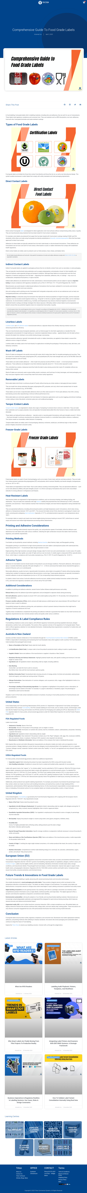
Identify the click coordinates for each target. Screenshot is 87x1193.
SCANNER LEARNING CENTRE (24, 1147)
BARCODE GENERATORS (53, 1130)
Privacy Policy (62, 1179)
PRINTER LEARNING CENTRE (72, 1130)
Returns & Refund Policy (63, 1174)
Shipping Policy (62, 1177)
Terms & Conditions (64, 1171)
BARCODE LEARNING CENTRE (34, 1130)
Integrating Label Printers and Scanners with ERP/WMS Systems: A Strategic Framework (63, 1043)
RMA (59, 1181)
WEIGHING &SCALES (43, 1147)
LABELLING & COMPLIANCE (62, 1147)
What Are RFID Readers (23, 986)
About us (18, 1171)
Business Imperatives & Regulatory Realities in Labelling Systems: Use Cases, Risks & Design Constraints (24, 1100)
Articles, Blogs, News (22, 1178)
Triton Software (20, 1176)
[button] (64, 105)
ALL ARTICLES (14, 1130)
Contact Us (19, 1174)
